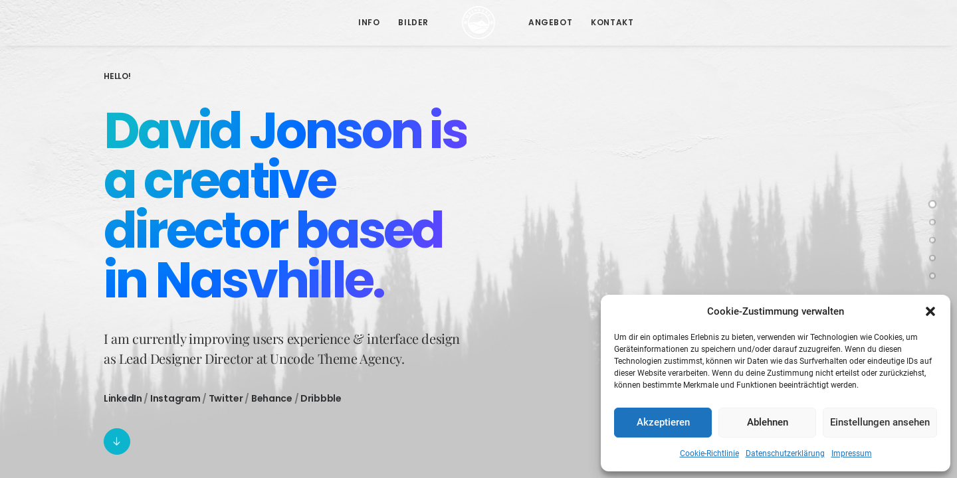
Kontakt (612, 22)
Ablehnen (767, 422)
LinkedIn (123, 398)
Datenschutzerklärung (785, 453)
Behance (271, 398)
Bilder (413, 22)
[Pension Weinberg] (478, 22)
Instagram (175, 398)
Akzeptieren (663, 422)
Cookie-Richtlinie (709, 453)
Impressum (851, 453)
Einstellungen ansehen (880, 422)
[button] (930, 311)
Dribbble (321, 398)
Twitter (226, 398)
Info (368, 22)
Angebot (550, 22)
